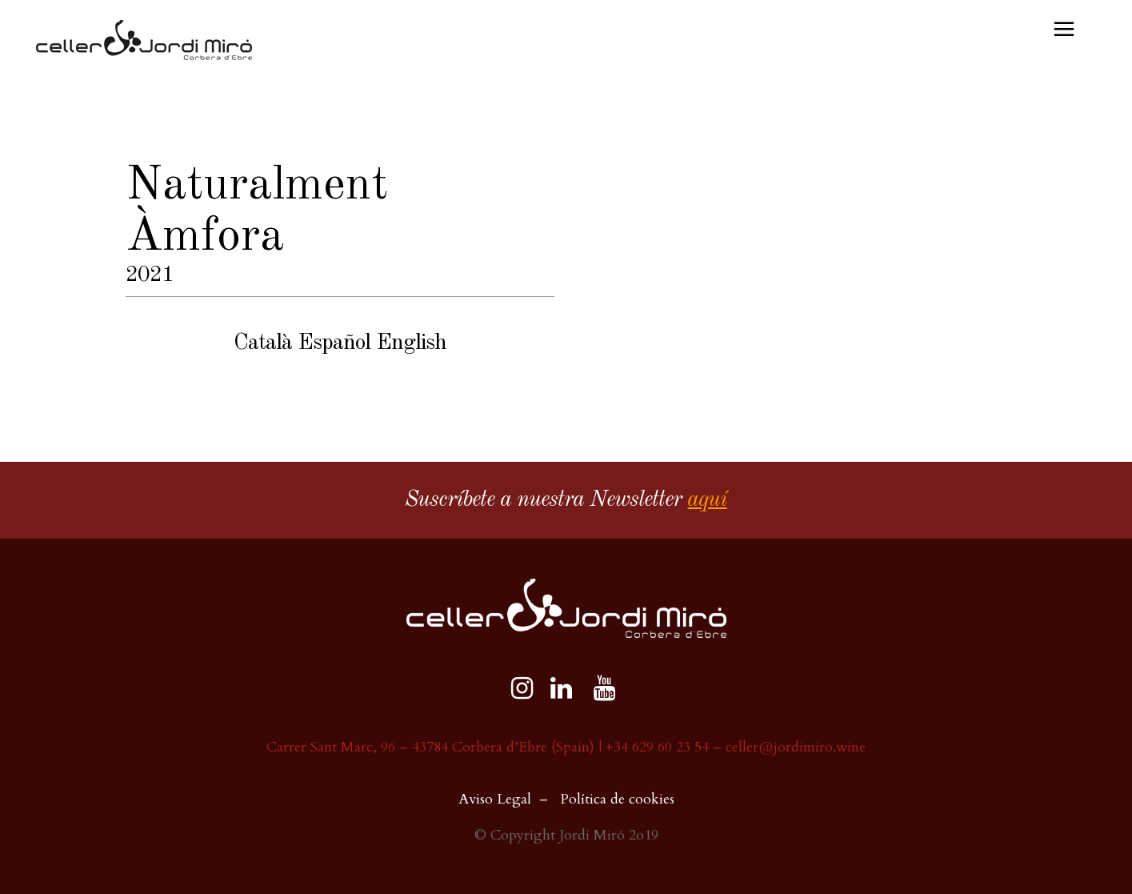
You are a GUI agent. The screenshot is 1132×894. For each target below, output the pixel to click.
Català (263, 343)
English (411, 343)
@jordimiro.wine (812, 747)
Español (334, 343)
